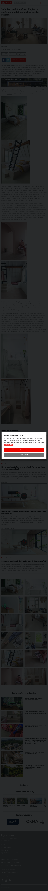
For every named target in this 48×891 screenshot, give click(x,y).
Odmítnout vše (8, 444)
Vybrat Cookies (24, 454)
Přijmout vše (23, 449)
